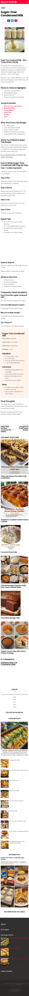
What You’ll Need (9, 108)
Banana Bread (13, 811)
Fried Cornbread (13, 780)
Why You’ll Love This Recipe (13, 106)
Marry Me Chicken (14, 790)
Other (14, 699)
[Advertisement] (15, 246)
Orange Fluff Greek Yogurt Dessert (22, 428)
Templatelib (18, 985)
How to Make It (9, 110)
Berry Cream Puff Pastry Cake (17, 821)
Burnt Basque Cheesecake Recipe (18, 831)
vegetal (14, 707)
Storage (6, 114)
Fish (14, 692)
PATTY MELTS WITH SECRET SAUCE (18, 770)
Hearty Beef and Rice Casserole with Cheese (6, 429)
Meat (14, 697)
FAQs (5, 117)
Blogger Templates (21, 983)
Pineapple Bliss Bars (14, 760)
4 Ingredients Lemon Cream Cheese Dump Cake (17, 842)
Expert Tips (7, 112)
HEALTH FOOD (8, 2)
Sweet (3, 8)
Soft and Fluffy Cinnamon (16, 801)
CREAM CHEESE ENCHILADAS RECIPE (14, 751)
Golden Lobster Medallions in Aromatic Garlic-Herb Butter (14, 694)
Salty (14, 702)
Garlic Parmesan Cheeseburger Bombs (12, 858)
